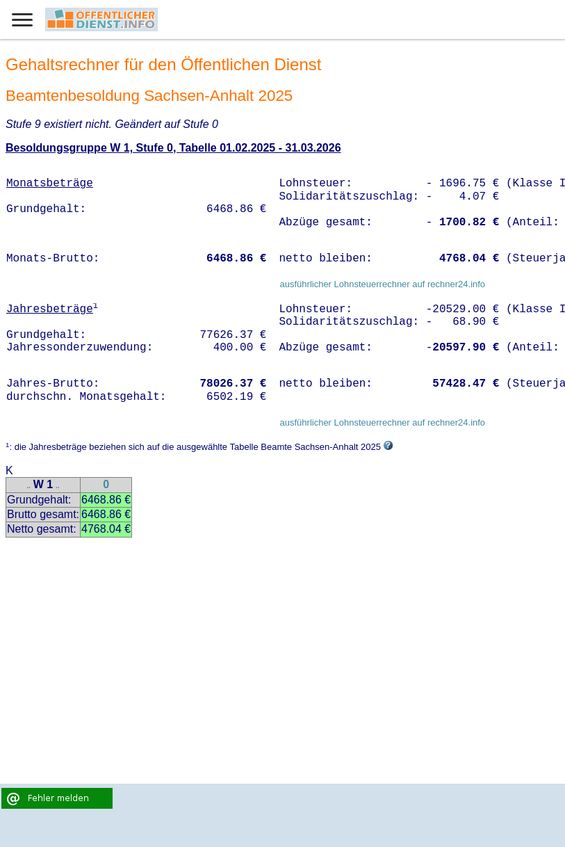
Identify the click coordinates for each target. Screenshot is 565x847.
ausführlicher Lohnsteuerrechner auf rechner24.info (382, 284)
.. (28, 486)
